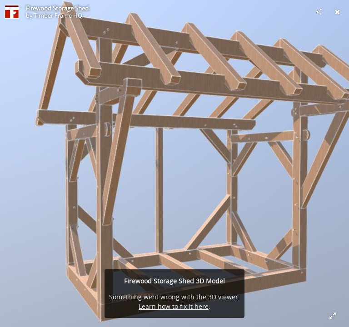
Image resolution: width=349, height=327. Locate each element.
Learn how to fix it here (174, 306)
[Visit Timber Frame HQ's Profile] (12, 12)
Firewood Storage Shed (57, 8)
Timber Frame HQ (58, 15)
